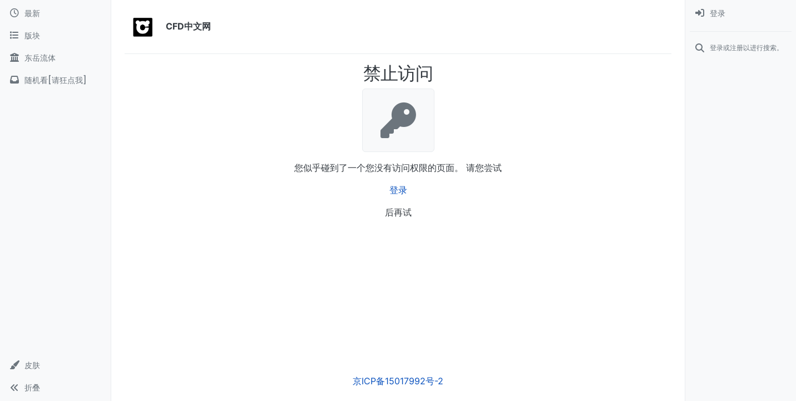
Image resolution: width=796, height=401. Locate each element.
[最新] (55, 13)
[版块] (55, 36)
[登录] (741, 13)
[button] (55, 365)
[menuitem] (741, 13)
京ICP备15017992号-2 (398, 381)
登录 (398, 189)
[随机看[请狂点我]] (55, 80)
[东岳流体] (55, 58)
